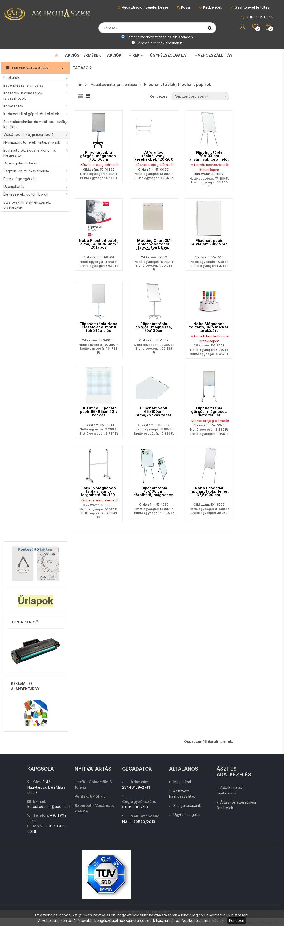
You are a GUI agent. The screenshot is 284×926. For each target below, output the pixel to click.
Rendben (236, 920)
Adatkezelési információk (203, 920)
